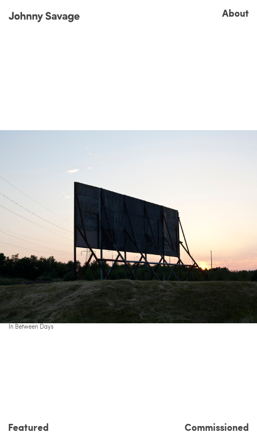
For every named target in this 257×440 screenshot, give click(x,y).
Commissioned (217, 427)
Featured (28, 427)
